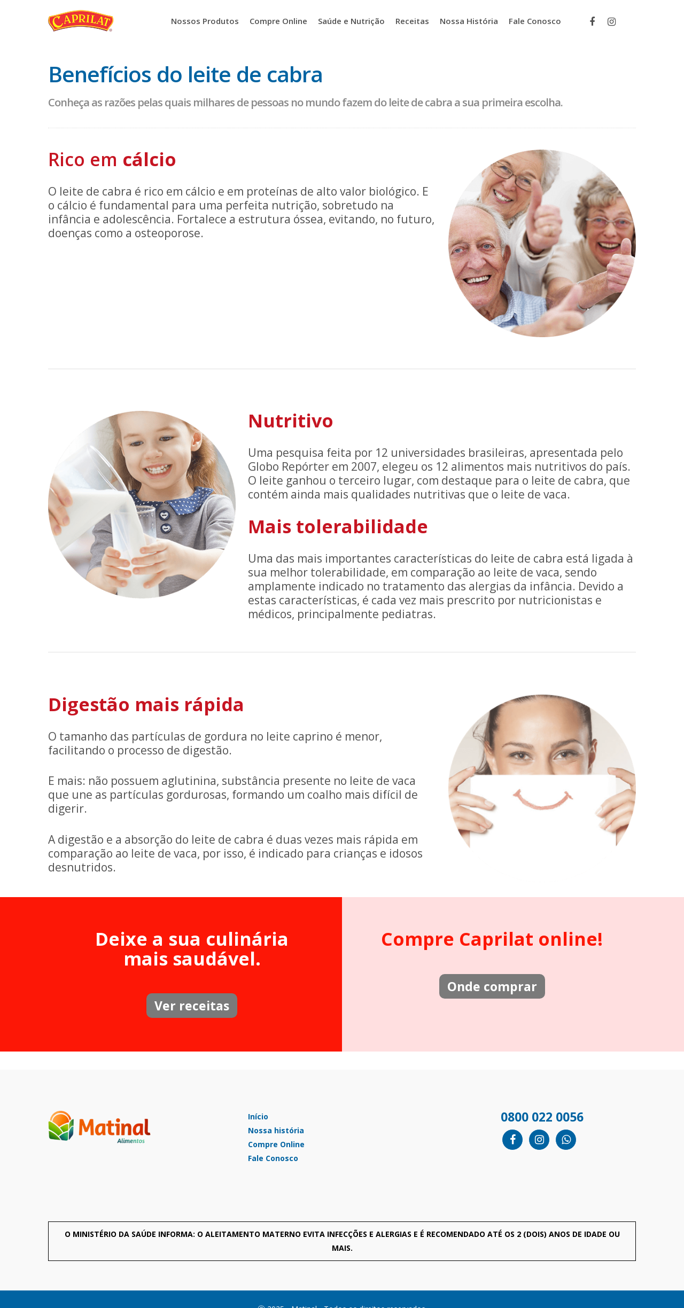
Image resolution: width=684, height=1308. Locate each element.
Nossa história (276, 1130)
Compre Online (278, 21)
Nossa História (469, 21)
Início (258, 1116)
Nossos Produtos (205, 21)
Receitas (412, 21)
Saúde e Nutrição (351, 21)
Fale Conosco (535, 21)
